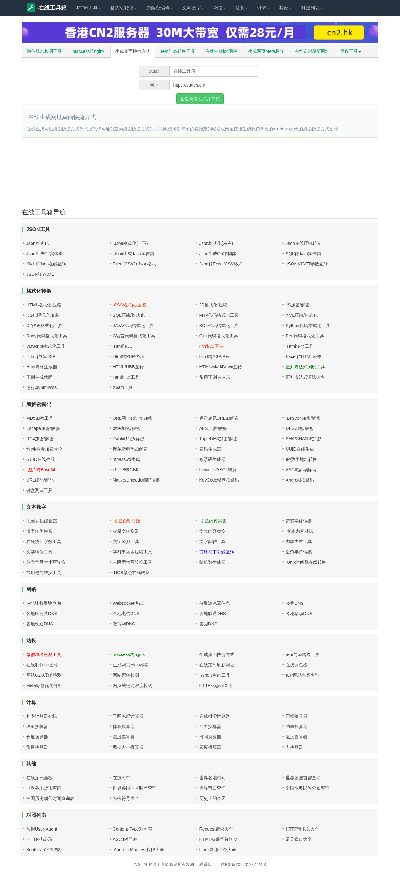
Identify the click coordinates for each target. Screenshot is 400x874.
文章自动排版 (126, 520)
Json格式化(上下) (130, 243)
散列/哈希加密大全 (44, 449)
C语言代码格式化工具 (134, 335)
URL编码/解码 (40, 479)
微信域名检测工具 (44, 51)
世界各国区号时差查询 (135, 788)
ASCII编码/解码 (301, 469)
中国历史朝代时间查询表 (50, 798)
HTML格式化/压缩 (43, 304)
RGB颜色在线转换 (131, 572)
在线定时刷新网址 (312, 51)
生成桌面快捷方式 (132, 51)
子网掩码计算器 (128, 716)
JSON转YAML (40, 274)
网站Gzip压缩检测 (44, 675)
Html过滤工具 (126, 377)
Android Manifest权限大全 (138, 849)
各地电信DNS (126, 613)
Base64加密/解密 (303, 418)
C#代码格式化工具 (44, 325)
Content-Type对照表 (132, 828)
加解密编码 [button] (159, 7)
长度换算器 (37, 736)
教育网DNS (124, 623)
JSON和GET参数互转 (307, 263)
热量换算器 (37, 726)
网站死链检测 (126, 675)
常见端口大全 (299, 839)
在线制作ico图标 (222, 51)
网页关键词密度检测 (132, 685)
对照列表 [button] (312, 7)
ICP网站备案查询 (302, 675)
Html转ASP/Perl (215, 356)
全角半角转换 (299, 551)
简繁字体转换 (299, 520)
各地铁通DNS (39, 623)
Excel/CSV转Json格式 (134, 263)
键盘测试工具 (39, 490)
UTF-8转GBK (126, 469)
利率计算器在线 (41, 716)
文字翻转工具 (212, 541)
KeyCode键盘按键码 (219, 479)
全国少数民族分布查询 (307, 788)
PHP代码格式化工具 (219, 315)
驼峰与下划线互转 (216, 551)
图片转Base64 (40, 469)
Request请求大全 (216, 828)
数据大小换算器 (128, 747)
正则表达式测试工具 (305, 366)
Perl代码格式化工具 (305, 335)
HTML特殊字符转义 (218, 839)
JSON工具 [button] (88, 7)
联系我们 (207, 864)
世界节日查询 (212, 788)
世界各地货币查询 (43, 788)
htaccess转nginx (88, 51)
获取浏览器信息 (214, 603)
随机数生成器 (212, 562)
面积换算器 (297, 716)
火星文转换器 (126, 531)
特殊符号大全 (126, 798)
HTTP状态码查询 (216, 685)
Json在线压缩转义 (303, 243)
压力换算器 (210, 726)
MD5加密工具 (39, 418)
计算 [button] (263, 7)
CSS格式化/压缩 (129, 304)
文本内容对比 (299, 531)
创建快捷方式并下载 (200, 98)
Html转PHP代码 (128, 356)
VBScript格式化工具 (45, 346)
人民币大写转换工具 (132, 562)
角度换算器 (37, 747)
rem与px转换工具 (178, 51)
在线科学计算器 (214, 716)
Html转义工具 (299, 346)
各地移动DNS (299, 613)
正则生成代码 (39, 377)
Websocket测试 (128, 603)
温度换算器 (124, 736)
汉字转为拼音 (39, 531)
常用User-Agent (41, 828)
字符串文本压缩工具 (132, 551)
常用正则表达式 (214, 377)
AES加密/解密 (213, 428)
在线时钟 (121, 777)
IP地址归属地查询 (43, 603)
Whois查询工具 (214, 675)
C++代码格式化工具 (218, 335)
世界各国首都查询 (303, 777)
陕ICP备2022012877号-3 (243, 864)
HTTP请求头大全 (302, 828)
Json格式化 (37, 243)
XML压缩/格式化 (302, 315)
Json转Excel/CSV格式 (220, 263)
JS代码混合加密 (42, 315)
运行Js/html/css (41, 387)
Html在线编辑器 (41, 520)
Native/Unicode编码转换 (136, 479)
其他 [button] (285, 7)
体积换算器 (124, 726)
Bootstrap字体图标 (44, 849)
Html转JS (122, 346)
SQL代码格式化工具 (219, 325)
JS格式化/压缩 (213, 304)
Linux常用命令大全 (217, 849)
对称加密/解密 (126, 428)
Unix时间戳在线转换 (306, 562)
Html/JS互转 (211, 346)
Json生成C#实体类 (44, 253)
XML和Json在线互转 (46, 263)
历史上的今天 (212, 798)
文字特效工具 (39, 551)
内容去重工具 (299, 541)
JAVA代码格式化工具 (133, 325)
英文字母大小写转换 (46, 562)
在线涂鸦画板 (39, 777)
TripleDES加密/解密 (218, 438)
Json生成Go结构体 (217, 253)
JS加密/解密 (297, 304)
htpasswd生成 (126, 459)
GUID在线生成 (40, 459)
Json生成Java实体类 (133, 253)
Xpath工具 (123, 387)
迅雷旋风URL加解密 (219, 418)
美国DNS (208, 623)
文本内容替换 (212, 531)
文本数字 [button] (193, 7)
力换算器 (294, 747)
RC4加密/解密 (40, 438)
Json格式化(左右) (216, 243)
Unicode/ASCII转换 (218, 469)
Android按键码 (300, 479)
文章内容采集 (213, 520)
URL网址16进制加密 (133, 418)
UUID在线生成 (300, 449)
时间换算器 (210, 736)
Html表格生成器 (41, 366)
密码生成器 (210, 449)
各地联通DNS (212, 613)
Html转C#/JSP (41, 356)
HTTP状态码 (39, 839)
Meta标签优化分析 (44, 685)
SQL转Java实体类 (303, 253)
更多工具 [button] (350, 51)
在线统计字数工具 (43, 541)
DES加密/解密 (299, 428)
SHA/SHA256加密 (303, 438)
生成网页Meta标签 (266, 51)
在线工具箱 (47, 7)
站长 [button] (241, 7)
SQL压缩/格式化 (129, 315)
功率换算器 (297, 726)
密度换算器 (210, 747)
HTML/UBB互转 (128, 366)
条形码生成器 (212, 459)
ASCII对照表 (125, 839)
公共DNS (295, 603)
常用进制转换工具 (43, 572)
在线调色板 (297, 664)
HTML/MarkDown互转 (220, 366)
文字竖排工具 (126, 541)
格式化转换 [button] (123, 7)
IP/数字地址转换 (301, 459)
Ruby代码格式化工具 (46, 335)
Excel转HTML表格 (303, 356)
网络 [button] (219, 7)
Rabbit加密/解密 (128, 438)
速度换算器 (297, 736)
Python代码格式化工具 (308, 325)
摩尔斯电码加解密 (130, 449)
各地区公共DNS (42, 613)
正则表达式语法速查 (305, 377)
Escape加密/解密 (43, 428)
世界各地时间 (212, 777)
